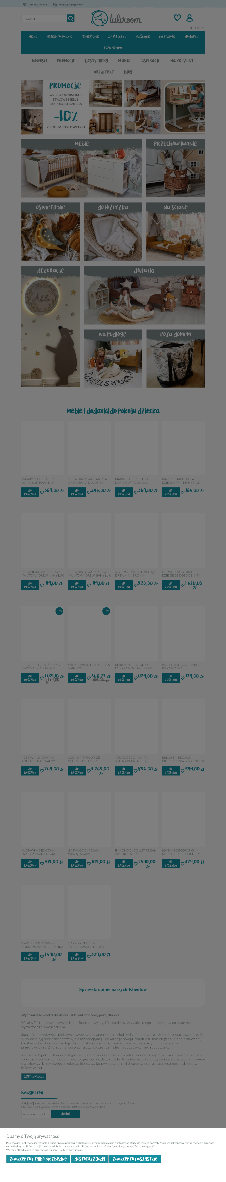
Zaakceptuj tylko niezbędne (38, 1159)
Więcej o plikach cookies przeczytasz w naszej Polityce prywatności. (44, 1150)
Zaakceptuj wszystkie (135, 1159)
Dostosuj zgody (89, 1159)
